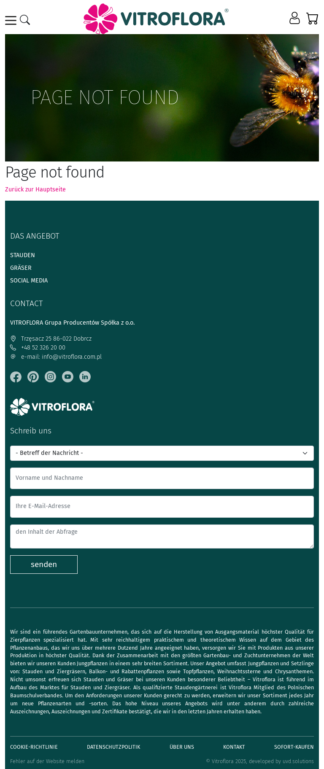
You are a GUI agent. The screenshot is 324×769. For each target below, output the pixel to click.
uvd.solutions (298, 761)
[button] (295, 18)
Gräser (21, 268)
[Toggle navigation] (12, 20)
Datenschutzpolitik (113, 747)
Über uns (182, 747)
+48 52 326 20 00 (37, 347)
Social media (29, 280)
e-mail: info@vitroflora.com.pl (56, 356)
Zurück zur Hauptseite (35, 189)
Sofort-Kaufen (294, 747)
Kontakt (234, 747)
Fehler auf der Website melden (47, 761)
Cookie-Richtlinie (34, 747)
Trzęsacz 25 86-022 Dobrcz (51, 338)
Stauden (22, 255)
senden (44, 564)
